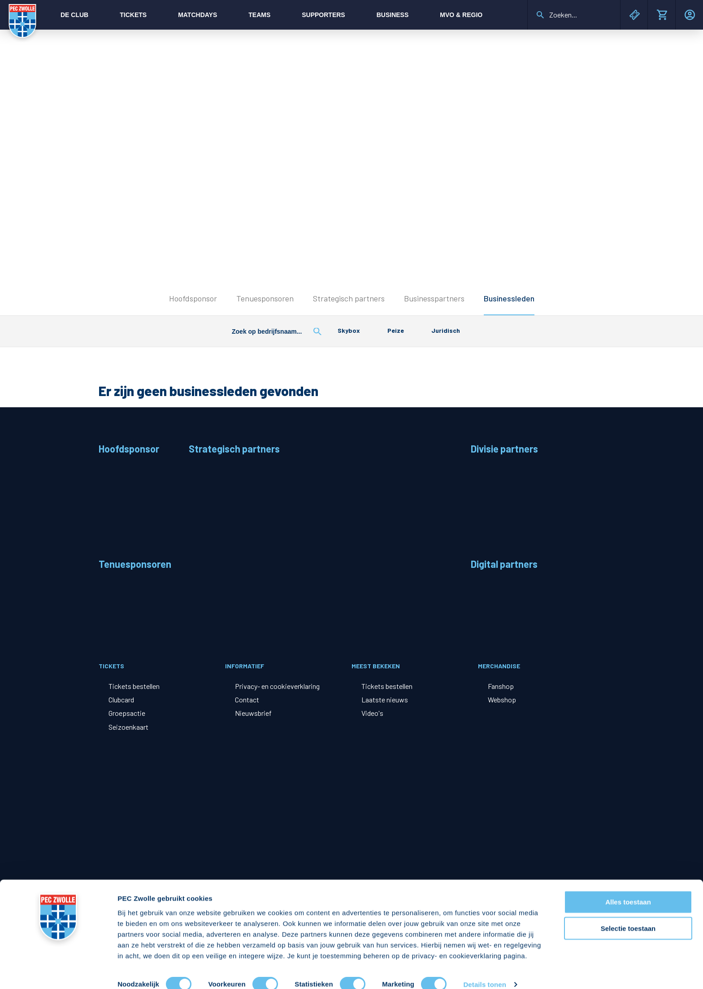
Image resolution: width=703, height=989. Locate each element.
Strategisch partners (349, 298)
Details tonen (484, 971)
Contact (247, 699)
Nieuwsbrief (253, 713)
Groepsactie (126, 713)
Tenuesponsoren (265, 298)
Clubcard (121, 699)
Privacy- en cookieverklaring (277, 686)
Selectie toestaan (628, 915)
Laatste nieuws (384, 699)
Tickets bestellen (134, 686)
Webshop (502, 699)
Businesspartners (434, 298)
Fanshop (501, 686)
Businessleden (509, 298)
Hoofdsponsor (193, 298)
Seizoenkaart (128, 727)
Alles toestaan (628, 889)
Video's (372, 713)
